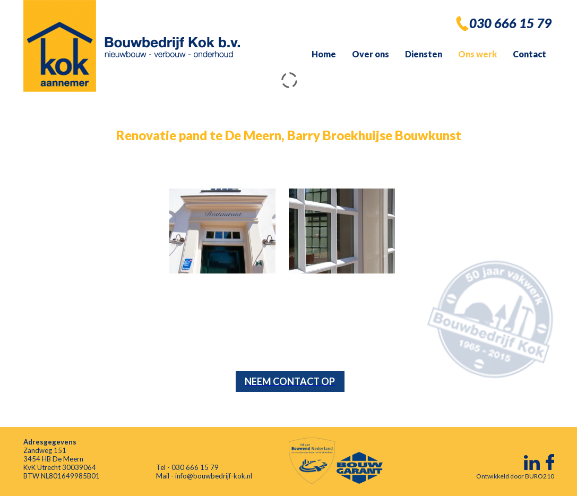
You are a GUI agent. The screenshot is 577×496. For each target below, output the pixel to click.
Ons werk (477, 54)
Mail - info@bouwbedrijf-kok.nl (204, 476)
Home (324, 54)
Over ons (370, 54)
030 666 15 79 (510, 23)
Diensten (423, 54)
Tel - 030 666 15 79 (187, 467)
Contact (529, 54)
